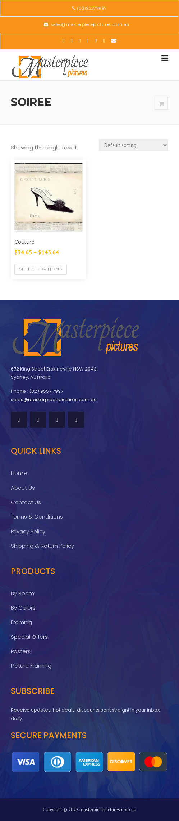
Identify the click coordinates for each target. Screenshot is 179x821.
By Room (22, 593)
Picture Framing (31, 665)
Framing (21, 622)
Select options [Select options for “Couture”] (40, 269)
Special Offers (29, 637)
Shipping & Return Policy (42, 545)
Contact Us (26, 502)
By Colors (23, 607)
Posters (21, 651)
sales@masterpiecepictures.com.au (89, 24)
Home (19, 473)
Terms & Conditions (37, 516)
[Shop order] (133, 145)
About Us (23, 488)
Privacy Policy (28, 531)
